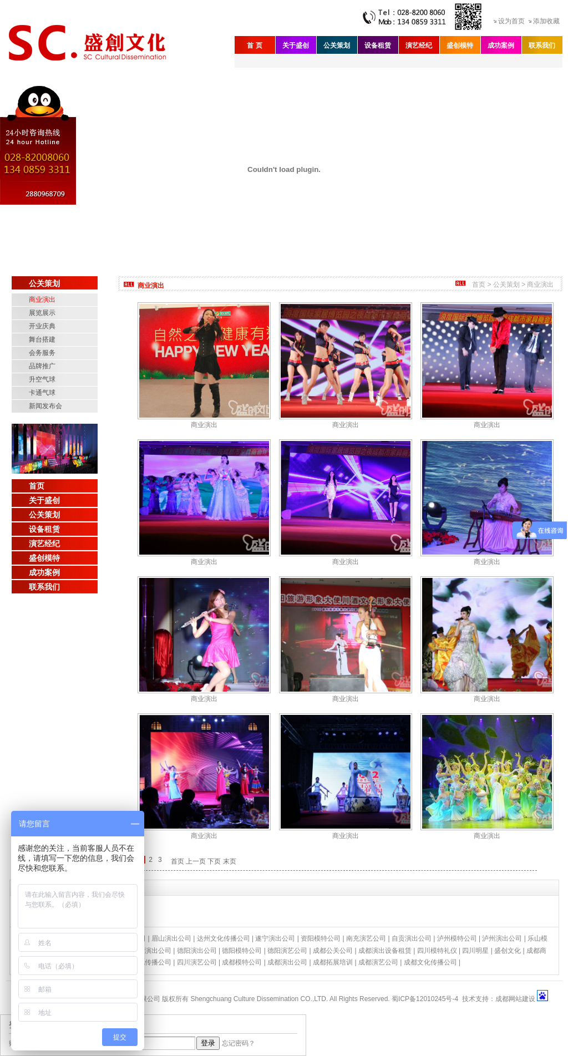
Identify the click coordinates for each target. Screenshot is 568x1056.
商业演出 (42, 299)
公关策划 (336, 45)
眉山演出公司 (171, 938)
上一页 (196, 861)
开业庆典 (42, 326)
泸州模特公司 (457, 938)
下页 (214, 861)
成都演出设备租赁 (385, 951)
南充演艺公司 (366, 938)
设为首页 (511, 21)
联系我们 (542, 45)
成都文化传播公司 (430, 962)
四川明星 (475, 951)
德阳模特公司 (242, 951)
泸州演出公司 (502, 938)
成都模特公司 (242, 962)
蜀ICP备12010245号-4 (425, 999)
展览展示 (42, 313)
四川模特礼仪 (437, 951)
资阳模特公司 (321, 938)
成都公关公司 (333, 951)
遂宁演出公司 (275, 938)
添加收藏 (546, 21)
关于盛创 (295, 45)
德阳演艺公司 (287, 951)
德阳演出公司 (197, 951)
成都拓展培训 (333, 962)
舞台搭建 (42, 339)
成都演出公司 (287, 962)
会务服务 (42, 353)
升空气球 (42, 379)
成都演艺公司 (378, 962)
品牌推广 (42, 366)
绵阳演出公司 (151, 951)
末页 (229, 861)
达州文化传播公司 (223, 938)
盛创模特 (460, 45)
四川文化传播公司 (144, 962)
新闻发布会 (45, 406)
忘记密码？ (238, 1043)
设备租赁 (377, 45)
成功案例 (501, 45)
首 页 (254, 45)
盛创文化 (507, 951)
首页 (36, 485)
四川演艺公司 (197, 962)
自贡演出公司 (412, 938)
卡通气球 (42, 393)
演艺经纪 (418, 45)
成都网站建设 (515, 999)
